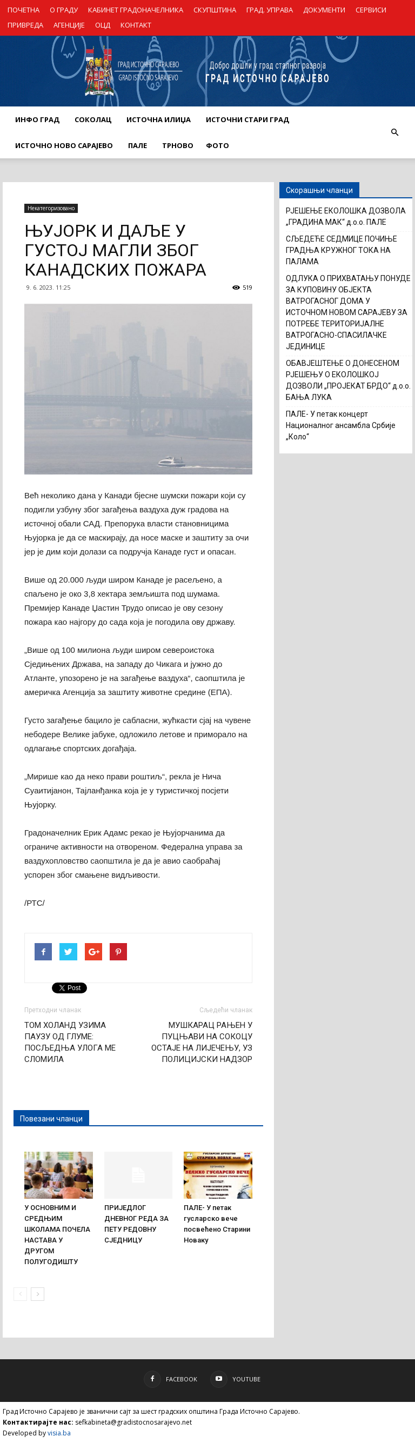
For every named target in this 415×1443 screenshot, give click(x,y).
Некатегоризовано (51, 208)
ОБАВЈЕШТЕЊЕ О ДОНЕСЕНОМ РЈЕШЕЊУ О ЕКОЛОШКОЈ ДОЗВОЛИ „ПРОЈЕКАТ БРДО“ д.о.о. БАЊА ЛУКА (348, 380)
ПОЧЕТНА (23, 10)
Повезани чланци (51, 1118)
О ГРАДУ (64, 10)
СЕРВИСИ (371, 10)
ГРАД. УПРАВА (269, 10)
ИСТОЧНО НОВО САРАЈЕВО (64, 145)
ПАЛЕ (137, 145)
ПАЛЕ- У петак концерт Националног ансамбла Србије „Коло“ (341, 425)
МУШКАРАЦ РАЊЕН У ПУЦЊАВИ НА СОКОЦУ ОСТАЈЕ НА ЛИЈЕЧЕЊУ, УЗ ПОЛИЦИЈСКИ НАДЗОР (201, 1042)
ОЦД (102, 25)
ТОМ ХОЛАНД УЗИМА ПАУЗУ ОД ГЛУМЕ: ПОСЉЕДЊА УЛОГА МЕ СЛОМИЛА (70, 1042)
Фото (217, 145)
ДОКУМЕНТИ (324, 10)
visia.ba (59, 1433)
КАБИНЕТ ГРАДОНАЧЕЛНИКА (135, 10)
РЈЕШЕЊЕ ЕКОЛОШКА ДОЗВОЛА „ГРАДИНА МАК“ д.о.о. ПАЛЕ (346, 216)
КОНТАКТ (136, 25)
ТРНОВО (177, 145)
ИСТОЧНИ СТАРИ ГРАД (247, 119)
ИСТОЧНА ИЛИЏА (158, 119)
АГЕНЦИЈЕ (69, 25)
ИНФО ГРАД (37, 119)
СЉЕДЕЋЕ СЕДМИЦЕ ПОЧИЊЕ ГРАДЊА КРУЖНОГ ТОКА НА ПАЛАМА (341, 250)
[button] (394, 132)
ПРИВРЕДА (25, 25)
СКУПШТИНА (214, 10)
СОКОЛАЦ (93, 119)
